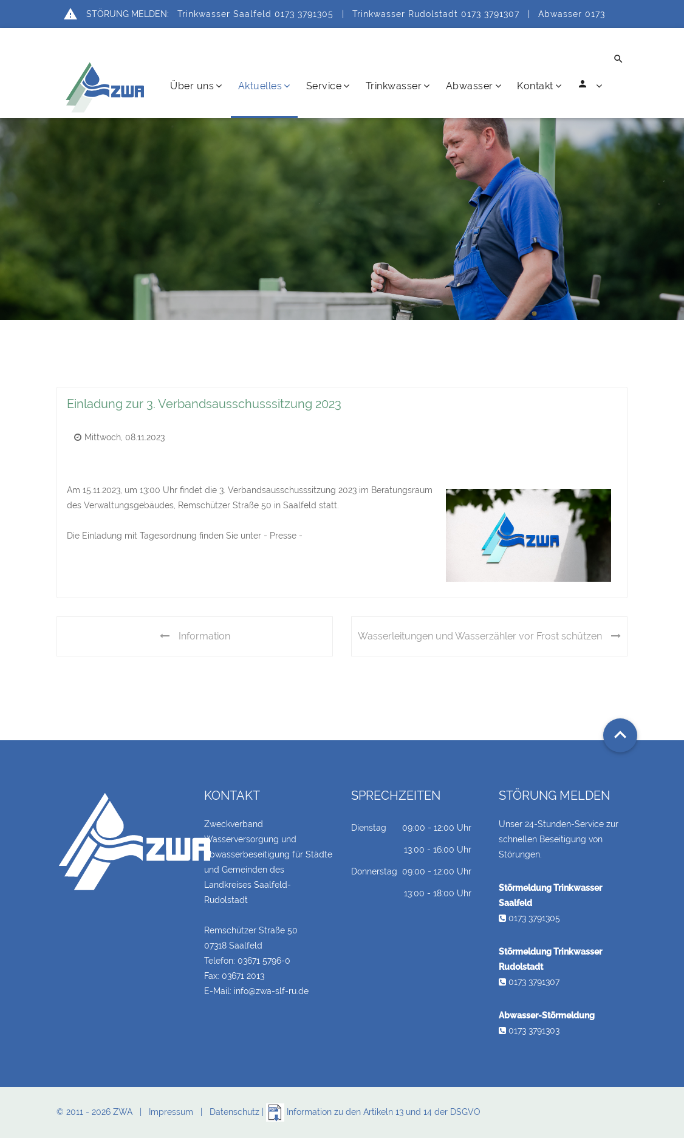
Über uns (196, 86)
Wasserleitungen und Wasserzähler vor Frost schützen (489, 636)
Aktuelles (264, 86)
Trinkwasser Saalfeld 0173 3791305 (255, 14)
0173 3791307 (529, 982)
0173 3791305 (529, 918)
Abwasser (474, 86)
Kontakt (539, 86)
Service (328, 86)
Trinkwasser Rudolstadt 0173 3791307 (435, 14)
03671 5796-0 (264, 961)
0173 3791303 (529, 1030)
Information (195, 636)
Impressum (171, 1112)
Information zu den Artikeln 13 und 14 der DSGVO (373, 1112)
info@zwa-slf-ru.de (271, 991)
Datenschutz (234, 1112)
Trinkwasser (398, 86)
